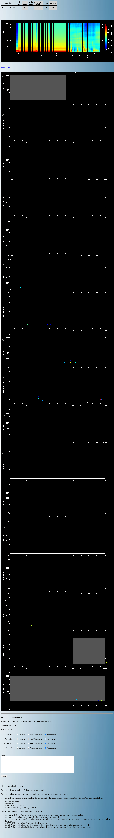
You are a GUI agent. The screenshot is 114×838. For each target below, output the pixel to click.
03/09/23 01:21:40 (8, 8)
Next (8, 15)
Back (3, 15)
